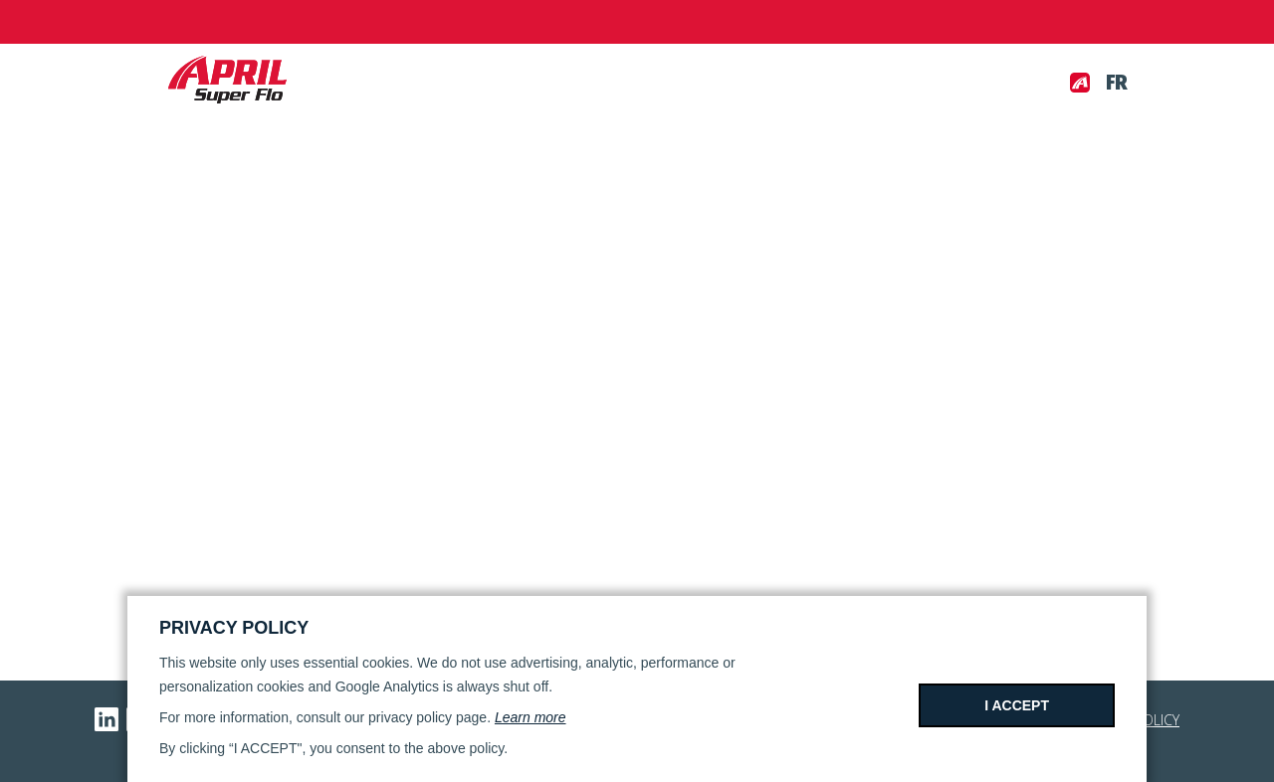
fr (1117, 83)
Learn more (530, 717)
